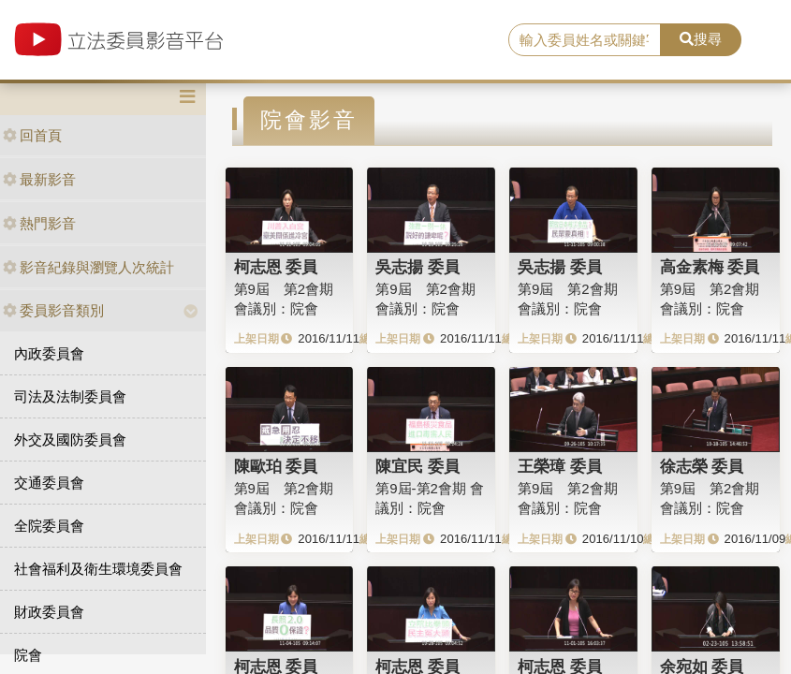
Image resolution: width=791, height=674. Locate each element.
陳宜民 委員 (417, 466)
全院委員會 (49, 526)
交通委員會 (49, 483)
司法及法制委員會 (70, 396)
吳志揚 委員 (417, 266)
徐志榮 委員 (702, 466)
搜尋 (701, 39)
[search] (584, 40)
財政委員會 (49, 612)
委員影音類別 (53, 310)
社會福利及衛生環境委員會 (98, 569)
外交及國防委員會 (70, 439)
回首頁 (32, 135)
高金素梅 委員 (710, 266)
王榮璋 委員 (560, 466)
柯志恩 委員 (276, 266)
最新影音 (39, 179)
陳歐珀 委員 (276, 466)
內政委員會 (49, 353)
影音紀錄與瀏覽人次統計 (88, 267)
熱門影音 (39, 223)
